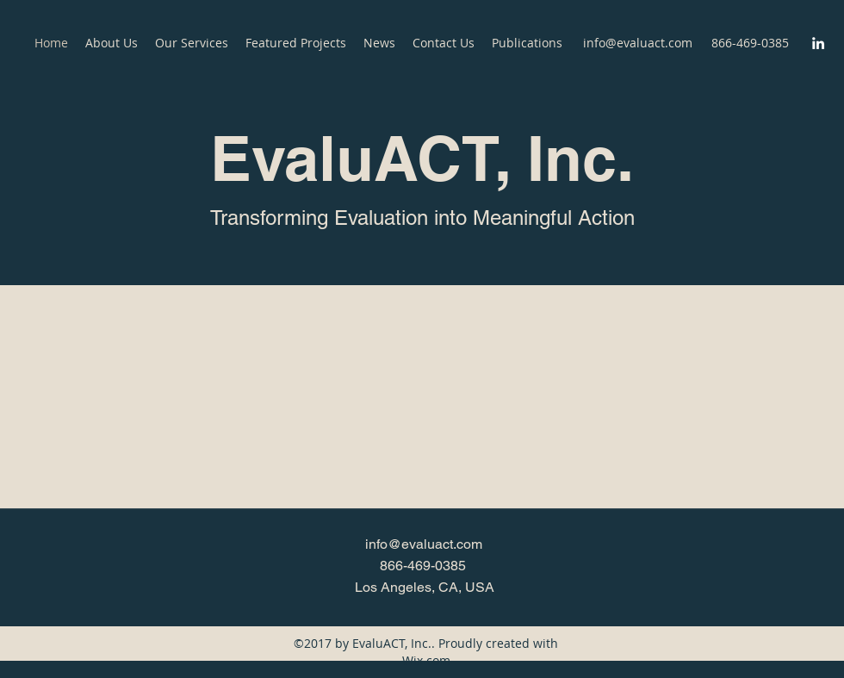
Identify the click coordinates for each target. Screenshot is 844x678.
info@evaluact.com (637, 42)
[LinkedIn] (818, 43)
